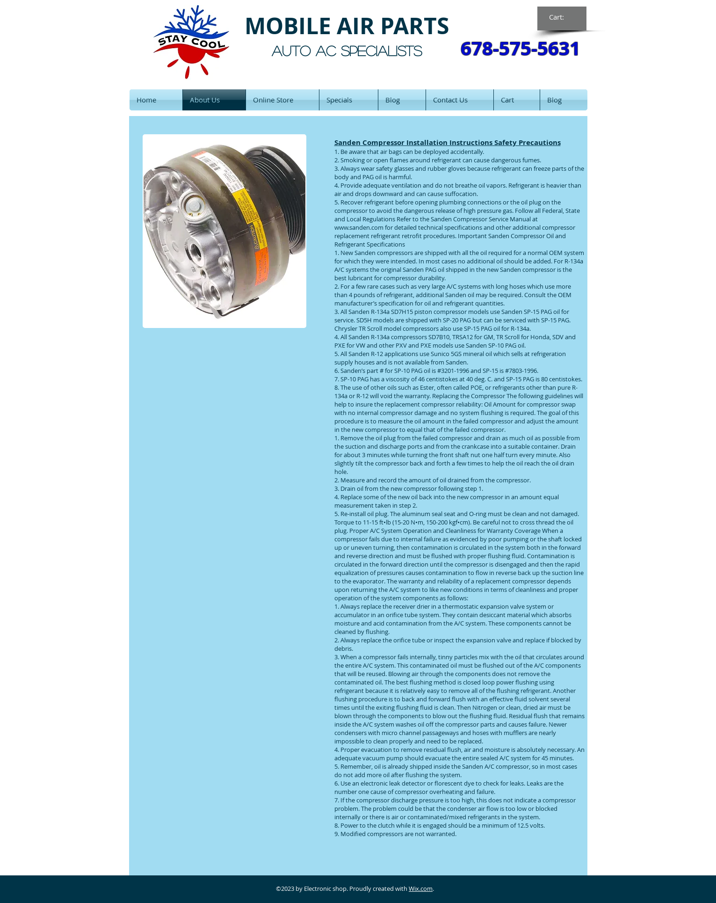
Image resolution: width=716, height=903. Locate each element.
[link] (562, 18)
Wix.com (421, 888)
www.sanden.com (358, 227)
